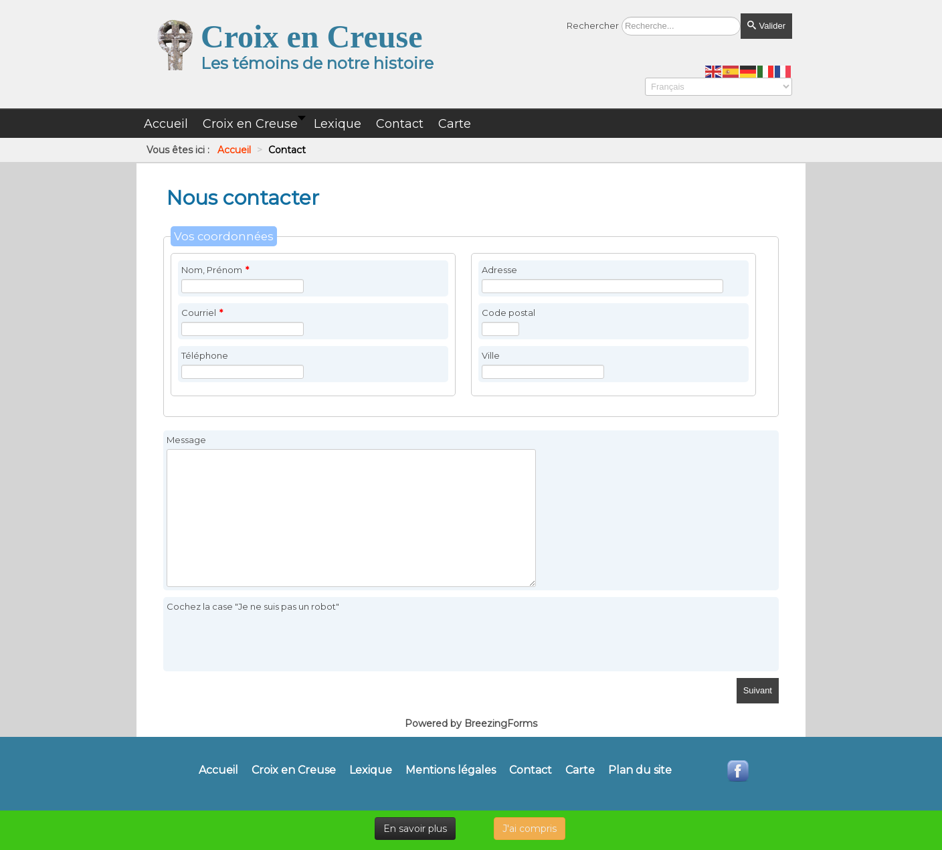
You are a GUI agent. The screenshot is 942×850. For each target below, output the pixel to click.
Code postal (508, 312)
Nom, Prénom (215, 269)
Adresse (499, 269)
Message (186, 439)
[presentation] (268, 642)
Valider (766, 26)
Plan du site (640, 770)
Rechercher (593, 25)
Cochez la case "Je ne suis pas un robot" (253, 606)
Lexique (370, 770)
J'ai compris (529, 829)
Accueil (218, 770)
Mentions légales (450, 770)
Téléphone (204, 355)
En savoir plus (415, 829)
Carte (580, 770)
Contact (530, 770)
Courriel (202, 312)
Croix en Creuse (294, 770)
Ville (491, 355)
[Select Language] (718, 87)
